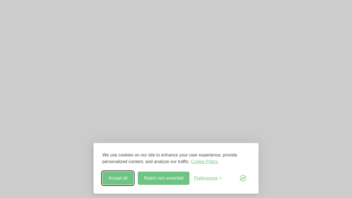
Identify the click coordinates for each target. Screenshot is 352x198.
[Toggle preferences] (208, 178)
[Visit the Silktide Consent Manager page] (243, 178)
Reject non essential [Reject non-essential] (163, 178)
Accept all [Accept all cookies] (117, 178)
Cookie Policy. (205, 161)
